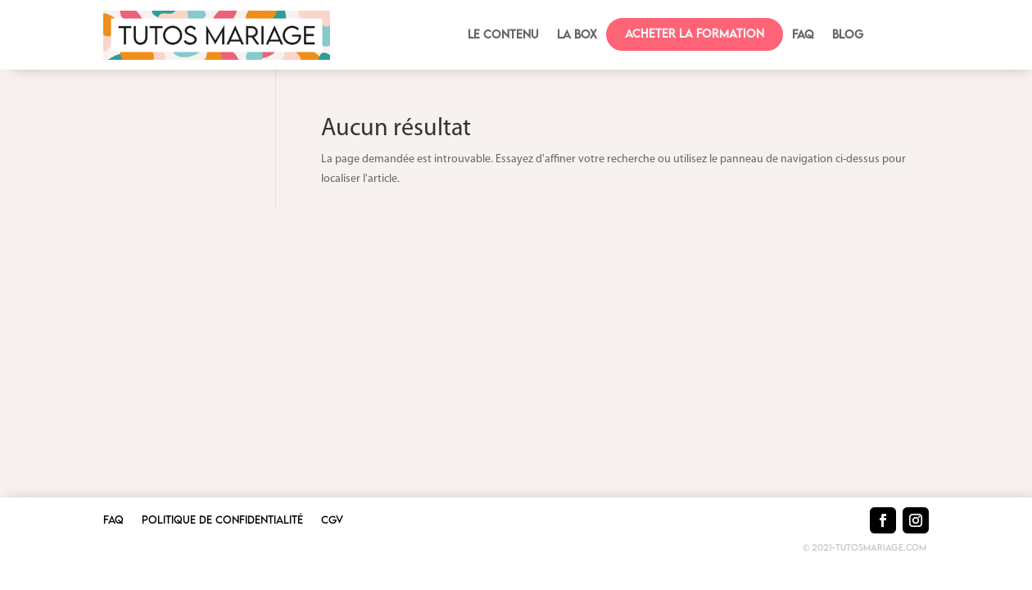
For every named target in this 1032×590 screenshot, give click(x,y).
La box (577, 35)
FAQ (803, 35)
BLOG (847, 35)
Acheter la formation (694, 33)
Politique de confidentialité (222, 520)
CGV (332, 520)
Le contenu (503, 35)
